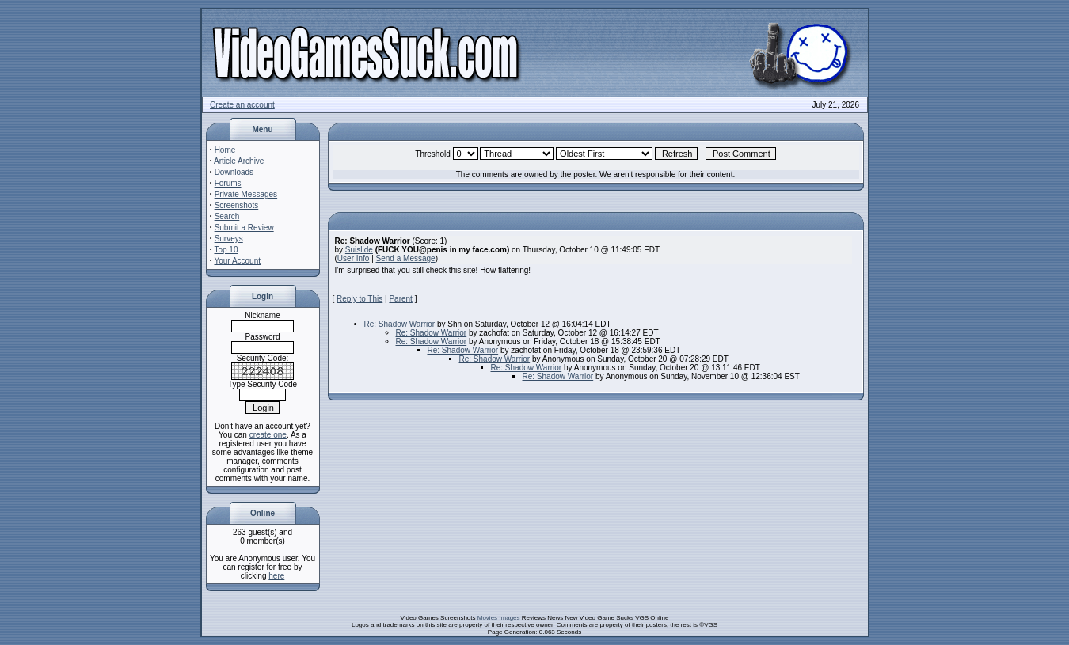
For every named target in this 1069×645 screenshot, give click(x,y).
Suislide (359, 249)
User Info (353, 258)
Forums (228, 183)
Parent (400, 298)
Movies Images (498, 617)
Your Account (237, 260)
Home (225, 150)
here (276, 575)
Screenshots (237, 205)
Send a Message (406, 258)
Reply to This (359, 298)
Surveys (229, 238)
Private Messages (246, 194)
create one (268, 435)
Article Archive (239, 161)
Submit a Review (244, 227)
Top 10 (226, 249)
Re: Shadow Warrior (400, 324)
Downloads (234, 172)
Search (227, 216)
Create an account (242, 105)
